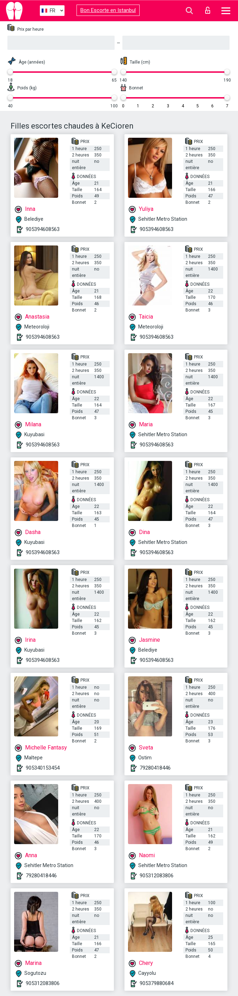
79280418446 (155, 768)
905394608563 (43, 229)
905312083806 (156, 875)
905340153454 (43, 768)
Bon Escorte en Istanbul (108, 10)
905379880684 (156, 983)
